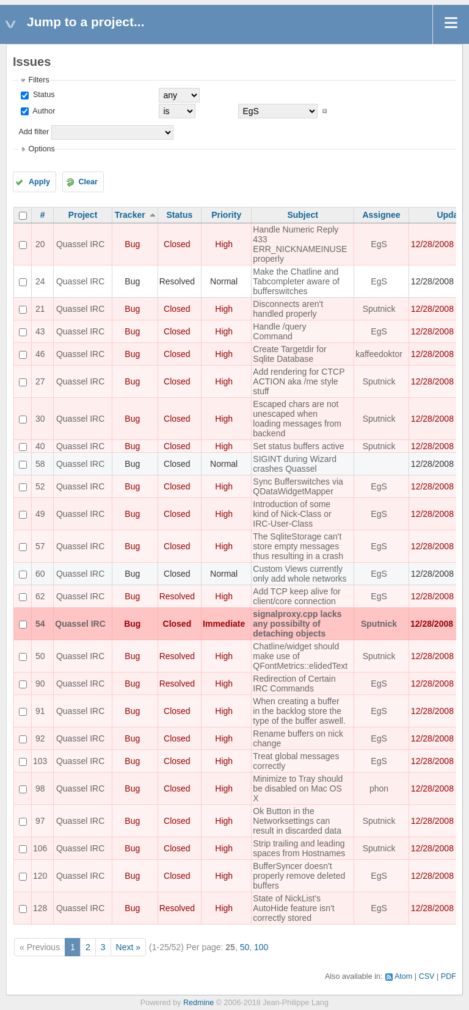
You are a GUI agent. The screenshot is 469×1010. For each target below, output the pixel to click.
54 (40, 624)
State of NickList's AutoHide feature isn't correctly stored (293, 908)
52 (40, 486)
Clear (88, 182)
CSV (427, 976)
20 (40, 244)
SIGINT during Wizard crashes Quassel (294, 464)
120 (40, 876)
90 (40, 683)
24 (40, 281)
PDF (448, 976)
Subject (302, 215)
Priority (226, 215)
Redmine (198, 1002)
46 (40, 354)
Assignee (381, 215)
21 (40, 309)
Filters (38, 80)
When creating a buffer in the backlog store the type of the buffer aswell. (299, 711)
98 (40, 788)
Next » (128, 947)
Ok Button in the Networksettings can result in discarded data (297, 820)
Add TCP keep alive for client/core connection (296, 596)
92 (40, 738)
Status (42, 94)
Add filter (33, 132)
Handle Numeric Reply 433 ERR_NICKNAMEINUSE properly (300, 244)
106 (40, 848)
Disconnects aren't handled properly (288, 309)
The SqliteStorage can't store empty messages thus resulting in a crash (298, 546)
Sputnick (379, 309)
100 (261, 947)
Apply (39, 182)
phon (378, 788)
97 (40, 821)
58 (40, 464)
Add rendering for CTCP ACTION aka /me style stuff (298, 381)
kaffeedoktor (378, 354)
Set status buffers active (298, 446)
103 (40, 761)
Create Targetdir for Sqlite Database (289, 354)
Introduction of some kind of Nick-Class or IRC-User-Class (292, 513)
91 (40, 711)
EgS (379, 244)
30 (40, 419)
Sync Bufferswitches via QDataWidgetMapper (298, 486)
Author (43, 111)
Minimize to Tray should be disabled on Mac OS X (298, 788)
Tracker (130, 215)
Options (41, 149)
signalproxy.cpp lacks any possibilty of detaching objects (297, 623)
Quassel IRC (80, 244)
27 (40, 381)
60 (40, 574)
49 (40, 514)
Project (82, 215)
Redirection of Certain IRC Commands (294, 683)
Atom (403, 976)
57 (40, 546)
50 (40, 656)
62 (40, 596)
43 (40, 331)
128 (40, 908)
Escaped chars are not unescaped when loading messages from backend (297, 418)
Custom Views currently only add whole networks (299, 573)
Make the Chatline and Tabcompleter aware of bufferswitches (296, 281)
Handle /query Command (279, 331)
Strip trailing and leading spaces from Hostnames (299, 848)
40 (40, 446)
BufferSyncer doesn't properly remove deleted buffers (299, 875)
